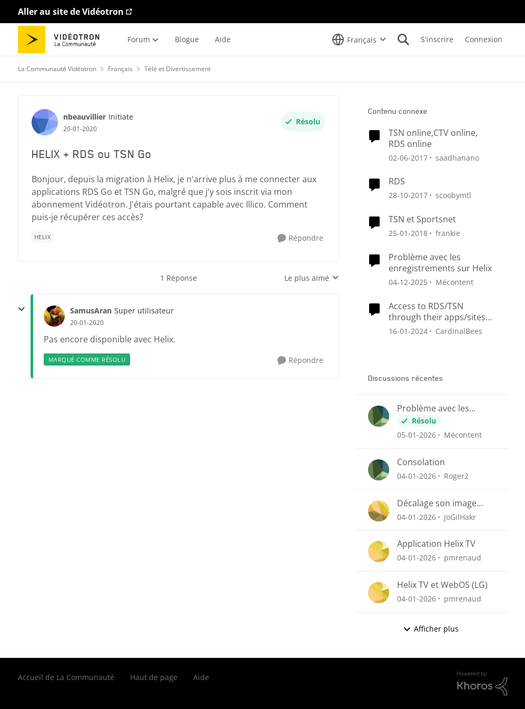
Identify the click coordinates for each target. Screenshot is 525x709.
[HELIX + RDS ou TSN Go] (87, 323)
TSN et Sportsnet (422, 219)
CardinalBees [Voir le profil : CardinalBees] (458, 331)
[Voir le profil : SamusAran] (54, 316)
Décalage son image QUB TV (437, 503)
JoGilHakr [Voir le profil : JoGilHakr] (460, 516)
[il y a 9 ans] (408, 195)
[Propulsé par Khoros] (482, 684)
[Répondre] (300, 238)
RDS (397, 181)
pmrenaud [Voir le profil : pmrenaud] (462, 558)
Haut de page (153, 677)
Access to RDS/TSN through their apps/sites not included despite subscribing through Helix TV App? (440, 312)
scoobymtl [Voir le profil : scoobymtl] (453, 195)
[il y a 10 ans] (408, 157)
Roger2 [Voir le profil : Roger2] (456, 476)
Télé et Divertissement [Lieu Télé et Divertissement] (177, 68)
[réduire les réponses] (21, 309)
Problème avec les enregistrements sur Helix (440, 263)
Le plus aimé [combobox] (311, 278)
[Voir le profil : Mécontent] (378, 416)
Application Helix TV (436, 543)
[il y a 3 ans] (408, 330)
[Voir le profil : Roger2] (378, 469)
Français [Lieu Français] (120, 68)
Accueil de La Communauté (66, 677)
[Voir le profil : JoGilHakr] (378, 510)
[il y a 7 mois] (416, 434)
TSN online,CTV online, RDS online (433, 138)
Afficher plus (431, 629)
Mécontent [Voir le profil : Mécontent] (454, 282)
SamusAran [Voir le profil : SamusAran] (91, 311)
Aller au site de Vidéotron (71, 11)
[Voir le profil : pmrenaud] (378, 551)
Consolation (421, 462)
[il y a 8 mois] (408, 282)
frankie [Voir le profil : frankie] (447, 233)
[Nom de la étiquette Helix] (43, 237)
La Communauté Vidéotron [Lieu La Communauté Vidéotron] (57, 68)
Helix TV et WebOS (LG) (442, 584)
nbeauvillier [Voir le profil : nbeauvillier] (84, 117)
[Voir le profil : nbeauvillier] (45, 122)
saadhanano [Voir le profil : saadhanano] (457, 157)
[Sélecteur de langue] (359, 39)
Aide (201, 677)
